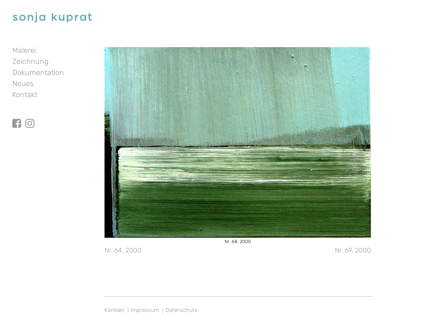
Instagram (29, 116)
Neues (23, 83)
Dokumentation (38, 72)
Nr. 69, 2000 (353, 250)
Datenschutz (182, 310)
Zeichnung (30, 61)
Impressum (145, 310)
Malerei (24, 50)
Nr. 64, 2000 (123, 250)
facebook (16, 116)
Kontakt (24, 94)
